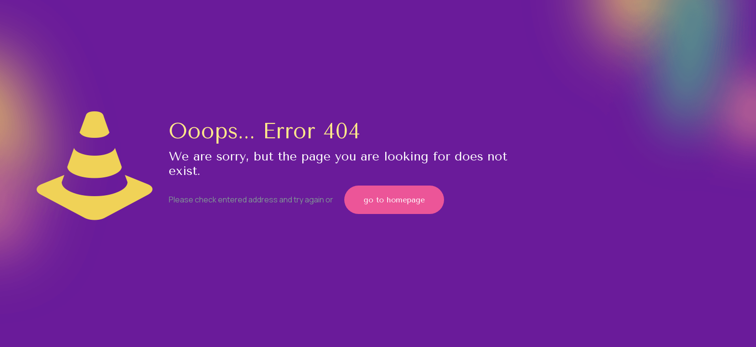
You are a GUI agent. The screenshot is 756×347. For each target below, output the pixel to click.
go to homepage (394, 199)
